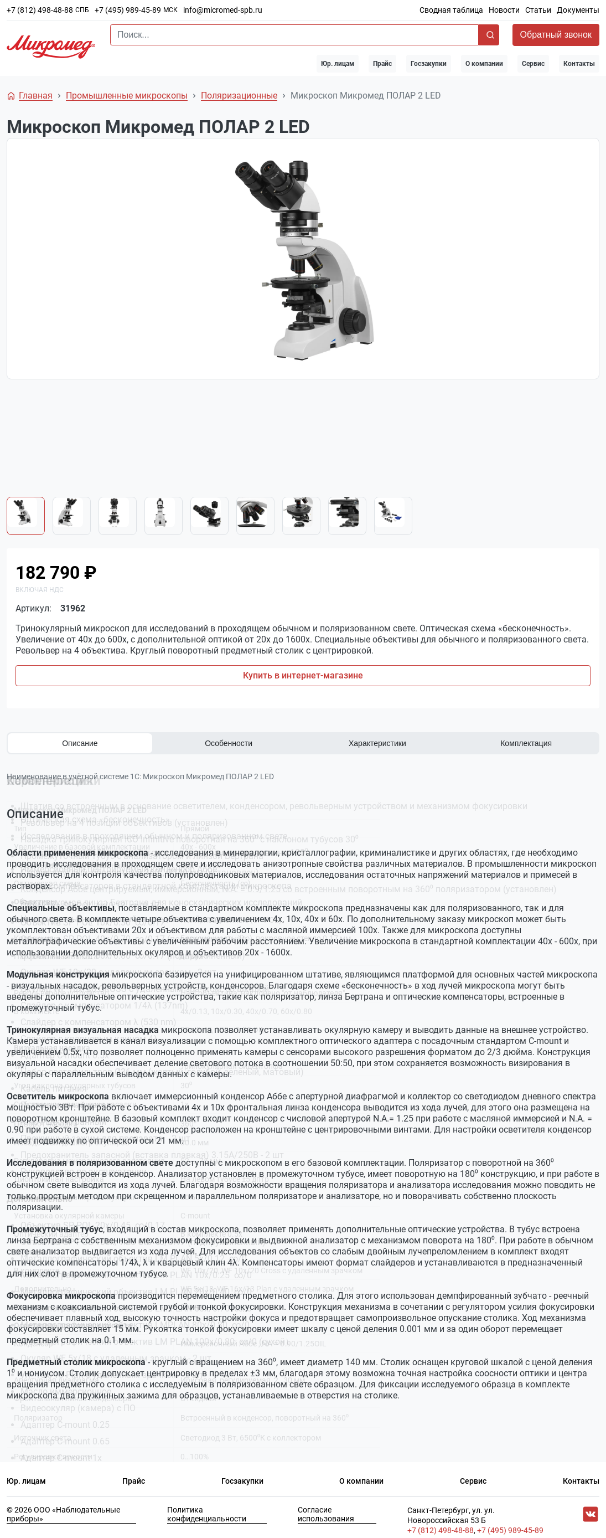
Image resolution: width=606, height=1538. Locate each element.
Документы (578, 10)
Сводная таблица (451, 10)
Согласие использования (326, 1508)
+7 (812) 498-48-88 (40, 10)
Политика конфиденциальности (206, 1508)
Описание (79, 743)
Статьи (538, 10)
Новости (504, 10)
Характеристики (377, 743)
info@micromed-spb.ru (222, 10)
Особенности (228, 743)
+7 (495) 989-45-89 (128, 10)
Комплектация (526, 743)
